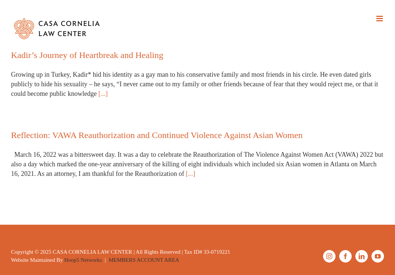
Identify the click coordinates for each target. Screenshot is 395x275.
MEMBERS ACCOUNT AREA (144, 260)
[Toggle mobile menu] (380, 18)
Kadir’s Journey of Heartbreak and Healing (87, 55)
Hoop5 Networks (83, 260)
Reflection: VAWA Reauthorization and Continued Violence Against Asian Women (156, 135)
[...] (103, 93)
